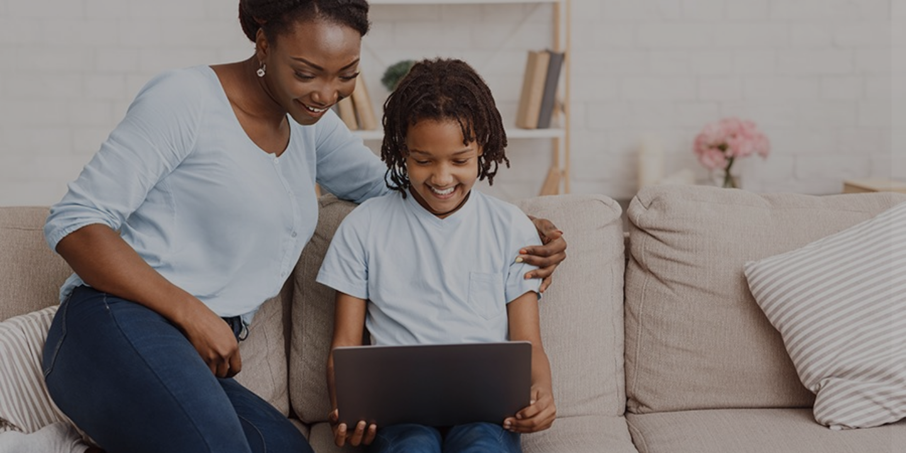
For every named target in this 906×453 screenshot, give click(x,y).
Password (681, 196)
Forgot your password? (845, 257)
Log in (773, 291)
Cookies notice (773, 371)
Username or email (701, 134)
